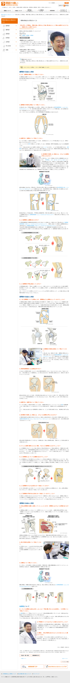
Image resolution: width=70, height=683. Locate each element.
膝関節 (23, 35)
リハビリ (45, 147)
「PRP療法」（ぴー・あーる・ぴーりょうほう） (55, 159)
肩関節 (31, 35)
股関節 (27, 35)
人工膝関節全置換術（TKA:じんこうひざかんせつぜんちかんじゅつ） (40, 225)
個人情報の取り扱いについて (24, 673)
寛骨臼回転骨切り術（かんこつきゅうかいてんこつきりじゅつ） (34, 418)
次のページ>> (65, 658)
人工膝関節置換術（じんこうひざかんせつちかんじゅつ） (41, 214)
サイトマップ (36, 673)
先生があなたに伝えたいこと (7, 14)
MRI (29, 144)
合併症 (21, 606)
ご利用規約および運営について (9, 673)
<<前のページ (23, 658)
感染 (22, 613)
